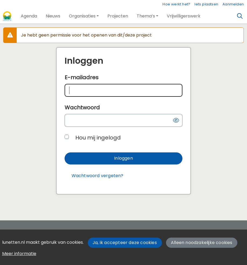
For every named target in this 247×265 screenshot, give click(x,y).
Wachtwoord (82, 107)
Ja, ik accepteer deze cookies (125, 242)
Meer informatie (19, 253)
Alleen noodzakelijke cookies (201, 242)
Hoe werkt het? (176, 4)
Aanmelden (233, 4)
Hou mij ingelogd (98, 137)
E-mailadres (81, 77)
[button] (28, 16)
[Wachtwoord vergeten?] (97, 176)
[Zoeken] (240, 16)
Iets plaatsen (206, 4)
